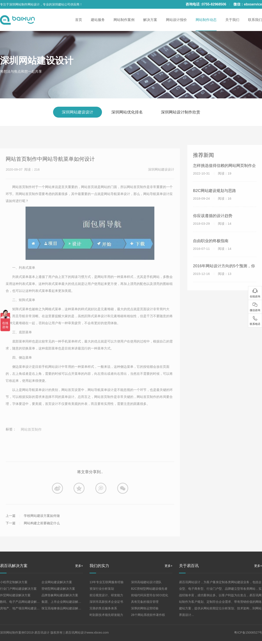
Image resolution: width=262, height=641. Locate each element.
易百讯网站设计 (76, 632)
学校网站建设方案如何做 (42, 534)
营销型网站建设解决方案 (58, 588)
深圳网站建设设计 (36, 60)
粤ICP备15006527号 (248, 632)
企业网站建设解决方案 (56, 582)
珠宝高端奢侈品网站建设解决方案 (64, 608)
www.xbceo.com (98, 632)
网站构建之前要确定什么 (42, 542)
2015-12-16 (212, 283)
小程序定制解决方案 (14, 582)
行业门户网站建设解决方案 (18, 588)
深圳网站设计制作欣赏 (180, 112)
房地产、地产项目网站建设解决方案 (24, 608)
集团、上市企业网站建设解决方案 (64, 601)
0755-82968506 (214, 4)
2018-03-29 (212, 233)
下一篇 (11, 542)
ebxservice (253, 4)
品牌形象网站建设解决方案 (59, 595)
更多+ (79, 565)
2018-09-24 (212, 208)
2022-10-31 (212, 182)
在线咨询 (255, 296)
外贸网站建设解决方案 (15, 595)
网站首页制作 (31, 448)
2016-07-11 (212, 258)
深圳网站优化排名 (127, 112)
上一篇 (11, 534)
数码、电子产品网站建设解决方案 (23, 601)
